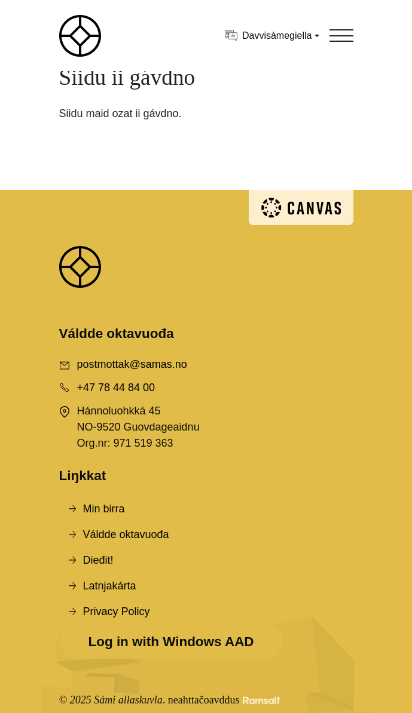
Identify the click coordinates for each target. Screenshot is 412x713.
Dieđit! (98, 560)
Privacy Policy (116, 611)
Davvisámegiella (268, 35)
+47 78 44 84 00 (116, 388)
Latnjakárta (109, 586)
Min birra (104, 509)
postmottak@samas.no (132, 364)
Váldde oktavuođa (126, 534)
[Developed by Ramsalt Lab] (261, 700)
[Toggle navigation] (341, 36)
